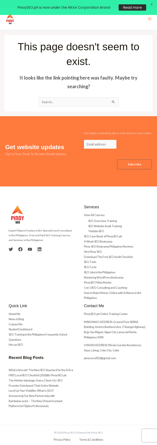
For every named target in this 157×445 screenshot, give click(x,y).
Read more (132, 7)
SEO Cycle (90, 260)
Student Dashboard (20, 323)
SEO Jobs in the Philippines (99, 266)
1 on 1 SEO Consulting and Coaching (105, 281)
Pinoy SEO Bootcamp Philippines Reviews (108, 240)
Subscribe (134, 158)
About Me (14, 307)
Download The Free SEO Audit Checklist (108, 250)
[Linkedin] (39, 243)
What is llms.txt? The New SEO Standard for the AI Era (41, 364)
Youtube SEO (96, 225)
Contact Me (16, 318)
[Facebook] (20, 243)
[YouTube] (30, 243)
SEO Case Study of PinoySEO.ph (103, 230)
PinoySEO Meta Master (98, 276)
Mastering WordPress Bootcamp (103, 271)
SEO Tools (90, 256)
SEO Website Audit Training (105, 220)
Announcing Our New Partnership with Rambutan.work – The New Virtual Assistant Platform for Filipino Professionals (35, 394)
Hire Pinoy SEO (93, 245)
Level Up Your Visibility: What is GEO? (31, 384)
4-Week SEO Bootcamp (98, 235)
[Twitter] (11, 243)
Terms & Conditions (91, 433)
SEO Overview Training (102, 214)
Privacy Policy (62, 433)
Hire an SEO (16, 338)
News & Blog (16, 313)
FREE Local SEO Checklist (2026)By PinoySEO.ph (38, 369)
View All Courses (94, 208)
